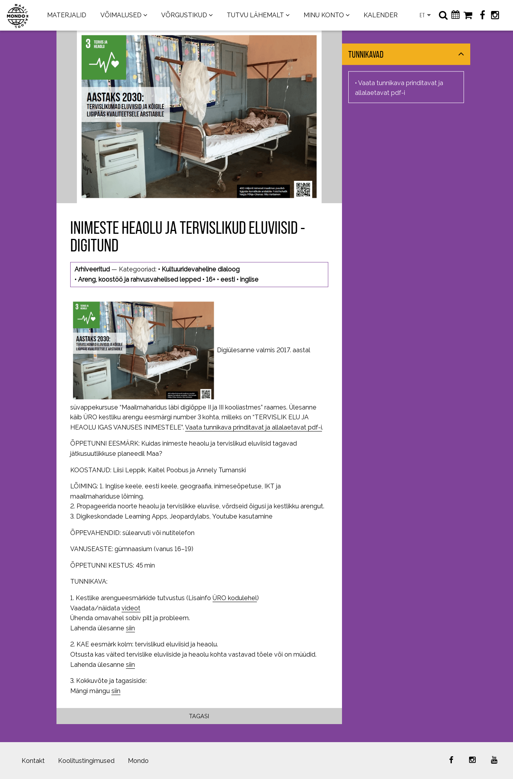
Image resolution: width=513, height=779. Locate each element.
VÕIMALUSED (121, 15)
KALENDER (381, 15)
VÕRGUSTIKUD (184, 15)
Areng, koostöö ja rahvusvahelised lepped (139, 279)
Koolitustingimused (86, 760)
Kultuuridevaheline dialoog (201, 269)
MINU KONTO (324, 15)
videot (131, 608)
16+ (210, 279)
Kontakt (33, 760)
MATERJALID (66, 15)
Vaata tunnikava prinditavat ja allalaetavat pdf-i (253, 427)
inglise (249, 279)
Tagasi (199, 716)
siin (130, 628)
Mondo (138, 760)
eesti (227, 279)
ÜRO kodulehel (235, 598)
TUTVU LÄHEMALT (255, 15)
